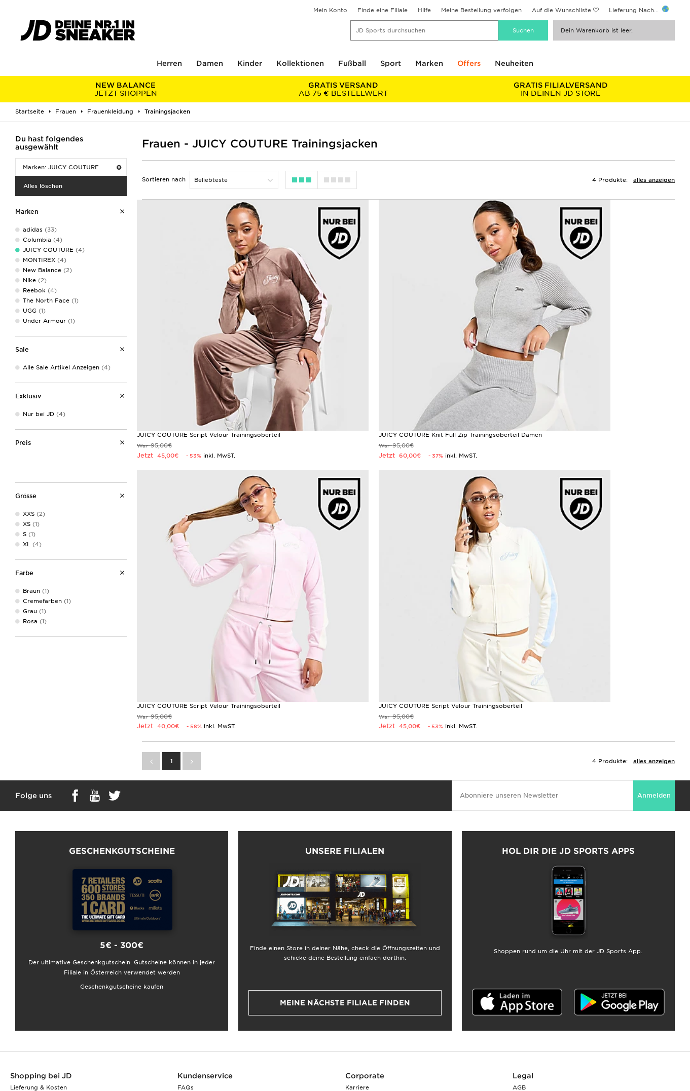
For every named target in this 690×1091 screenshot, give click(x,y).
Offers (469, 63)
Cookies (525, 1011)
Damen (209, 63)
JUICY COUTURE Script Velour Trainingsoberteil (208, 381)
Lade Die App (30, 1043)
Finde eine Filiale (382, 10)
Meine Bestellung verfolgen (481, 10)
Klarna (19, 1032)
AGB (519, 979)
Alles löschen (42, 186)
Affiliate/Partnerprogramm (385, 1011)
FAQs (185, 979)
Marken (429, 63)
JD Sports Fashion (372, 1000)
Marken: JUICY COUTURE (72, 167)
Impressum (529, 990)
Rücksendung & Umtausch (216, 990)
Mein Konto (330, 10)
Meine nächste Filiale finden (345, 895)
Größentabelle (31, 990)
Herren (169, 63)
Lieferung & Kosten (38, 979)
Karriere (357, 979)
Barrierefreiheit (535, 1032)
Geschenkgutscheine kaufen (121, 878)
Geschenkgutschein (39, 1022)
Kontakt (189, 1011)
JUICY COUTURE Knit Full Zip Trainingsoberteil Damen (406, 381)
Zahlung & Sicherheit (40, 1000)
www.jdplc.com (101, 1083)
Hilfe (424, 10)
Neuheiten (514, 63)
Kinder (249, 63)
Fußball (352, 63)
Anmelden (654, 687)
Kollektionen (300, 63)
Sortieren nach (164, 179)
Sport (390, 63)
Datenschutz (531, 1000)
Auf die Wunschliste (561, 10)
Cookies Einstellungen (545, 1022)
